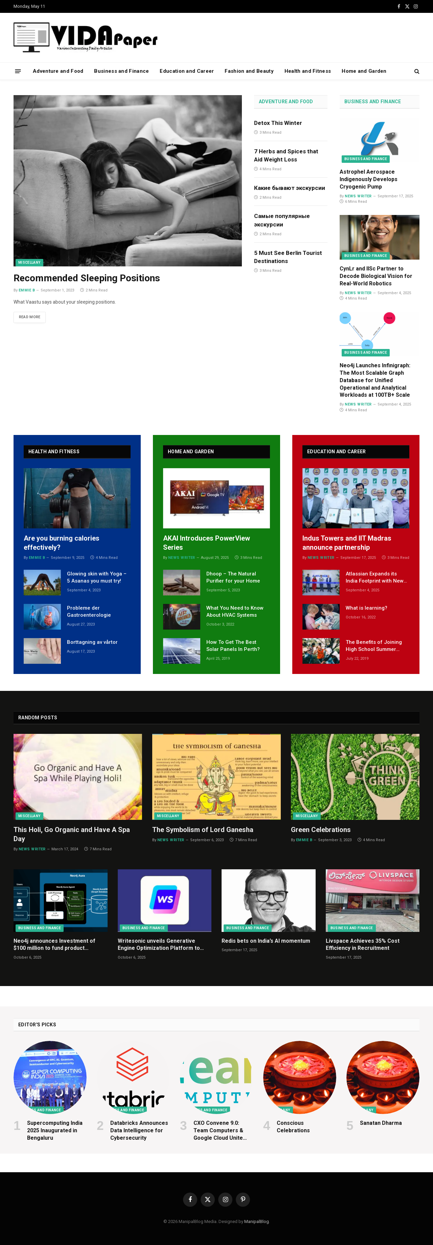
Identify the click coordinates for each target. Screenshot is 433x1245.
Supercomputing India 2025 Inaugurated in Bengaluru (55, 1130)
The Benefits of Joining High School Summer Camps (374, 646)
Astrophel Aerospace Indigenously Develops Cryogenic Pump (368, 179)
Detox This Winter (278, 122)
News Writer (358, 196)
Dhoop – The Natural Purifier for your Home (233, 577)
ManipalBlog (256, 1221)
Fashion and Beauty (249, 71)
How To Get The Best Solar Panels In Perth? (233, 645)
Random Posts (37, 717)
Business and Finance (121, 71)
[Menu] (18, 71)
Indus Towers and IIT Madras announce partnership (346, 542)
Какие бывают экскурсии (289, 187)
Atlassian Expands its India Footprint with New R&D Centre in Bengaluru (376, 578)
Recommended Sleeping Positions (87, 278)
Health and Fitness (307, 71)
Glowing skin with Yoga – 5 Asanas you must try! (97, 577)
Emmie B (27, 290)
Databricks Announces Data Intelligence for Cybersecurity (139, 1130)
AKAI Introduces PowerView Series (206, 542)
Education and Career (187, 71)
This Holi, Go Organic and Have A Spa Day (72, 834)
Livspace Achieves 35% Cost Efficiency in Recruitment (363, 945)
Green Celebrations (321, 830)
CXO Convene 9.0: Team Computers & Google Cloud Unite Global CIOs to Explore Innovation (221, 1130)
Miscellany (29, 262)
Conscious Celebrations (293, 1127)
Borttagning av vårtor (92, 642)
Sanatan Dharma (381, 1123)
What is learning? (366, 608)
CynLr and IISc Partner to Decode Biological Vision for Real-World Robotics (376, 276)
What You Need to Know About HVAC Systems (235, 611)
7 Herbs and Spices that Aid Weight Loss (286, 155)
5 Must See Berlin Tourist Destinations (288, 256)
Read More (31, 317)
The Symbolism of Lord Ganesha (202, 830)
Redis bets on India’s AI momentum (266, 941)
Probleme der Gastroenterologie (89, 611)
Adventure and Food (58, 71)
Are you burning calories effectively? (61, 542)
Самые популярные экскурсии (282, 220)
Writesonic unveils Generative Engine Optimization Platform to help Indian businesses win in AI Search (159, 945)
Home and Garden (364, 71)
